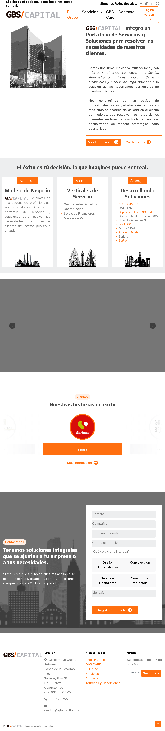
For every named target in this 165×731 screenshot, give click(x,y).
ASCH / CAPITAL (129, 204)
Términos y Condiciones (103, 683)
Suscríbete (151, 673)
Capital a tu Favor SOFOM (135, 212)
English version (97, 660)
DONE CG (125, 224)
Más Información (103, 142)
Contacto (92, 678)
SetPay (123, 240)
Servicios (92, 674)
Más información (82, 342)
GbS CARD (93, 664)
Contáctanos (138, 142)
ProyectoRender (129, 232)
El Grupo (92, 669)
